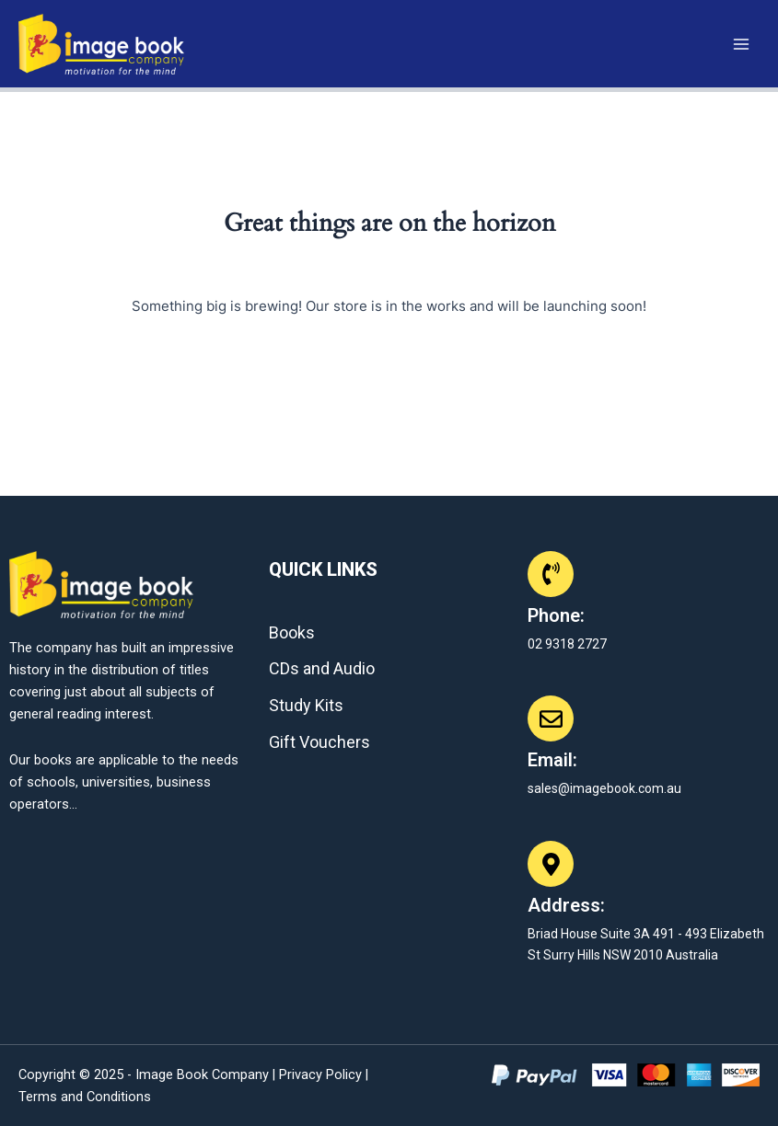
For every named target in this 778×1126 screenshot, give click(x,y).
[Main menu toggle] (741, 43)
